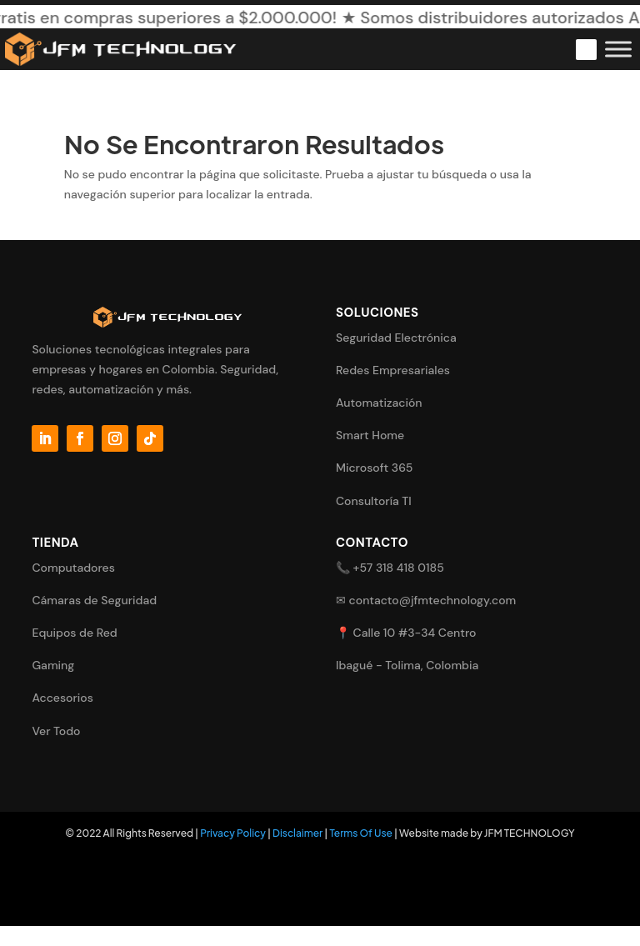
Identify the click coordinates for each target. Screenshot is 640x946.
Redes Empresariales (393, 370)
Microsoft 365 (374, 467)
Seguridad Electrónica (396, 337)
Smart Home (370, 435)
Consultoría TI (374, 500)
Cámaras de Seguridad (94, 600)
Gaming (53, 665)
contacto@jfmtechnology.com (433, 600)
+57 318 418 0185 (398, 567)
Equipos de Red (74, 632)
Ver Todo (56, 730)
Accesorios (62, 697)
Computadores (73, 567)
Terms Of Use (360, 833)
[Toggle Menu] (618, 49)
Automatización (379, 402)
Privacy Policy (233, 833)
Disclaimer (297, 833)
